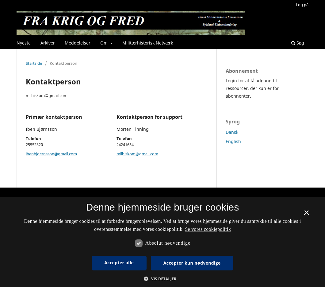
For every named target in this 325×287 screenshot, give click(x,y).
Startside (34, 63)
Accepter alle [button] (119, 263)
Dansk (232, 132)
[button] (162, 279)
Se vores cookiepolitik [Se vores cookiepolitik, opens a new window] (208, 229)
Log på (302, 4)
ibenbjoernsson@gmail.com (51, 154)
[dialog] (162, 242)
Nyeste (24, 43)
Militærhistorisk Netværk (147, 43)
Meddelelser (77, 43)
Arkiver (47, 43)
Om (104, 43)
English (233, 141)
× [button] (306, 215)
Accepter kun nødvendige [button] (192, 263)
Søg (297, 43)
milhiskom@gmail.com (137, 154)
